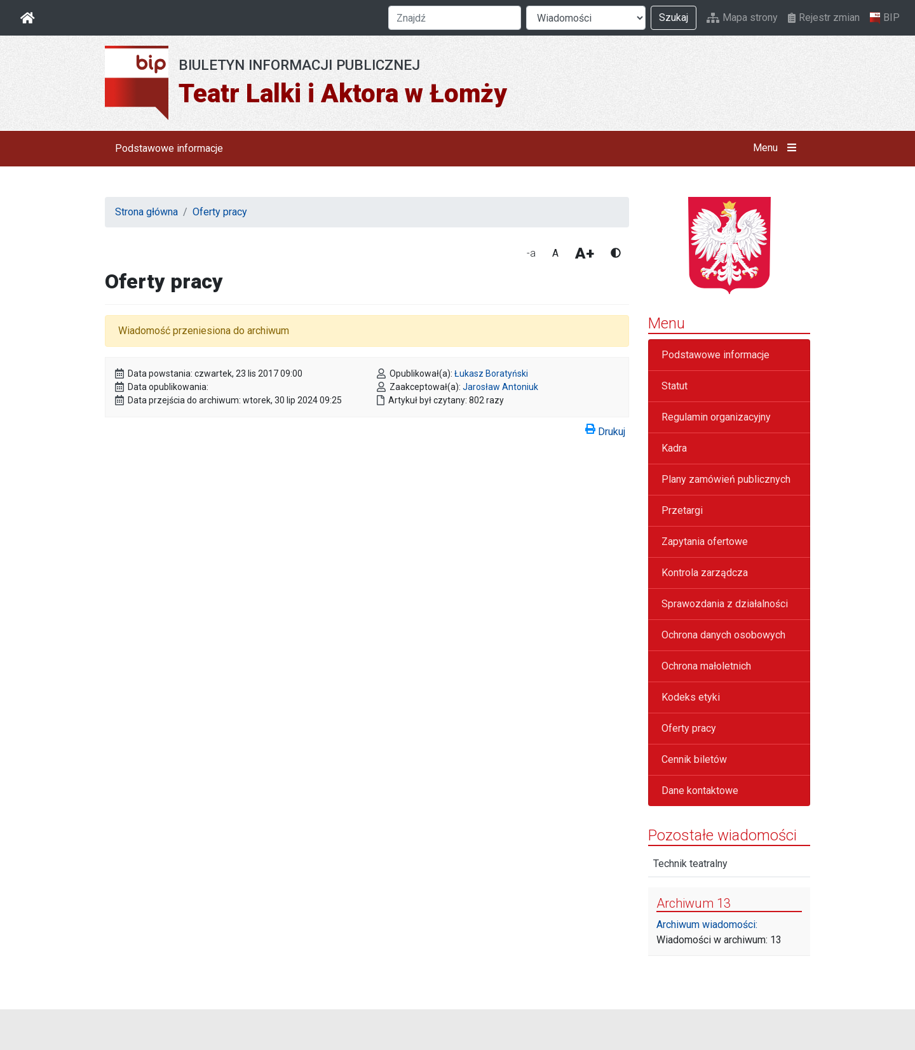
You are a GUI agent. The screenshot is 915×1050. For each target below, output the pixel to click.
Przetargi (682, 510)
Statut (674, 386)
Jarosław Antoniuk (500, 387)
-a (531, 253)
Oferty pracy (220, 212)
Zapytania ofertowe (704, 541)
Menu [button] (777, 148)
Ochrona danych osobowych (723, 635)
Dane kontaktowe (699, 790)
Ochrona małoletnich (706, 666)
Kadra (674, 448)
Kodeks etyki (690, 697)
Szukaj (673, 17)
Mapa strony (742, 17)
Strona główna (146, 212)
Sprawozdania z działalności (724, 604)
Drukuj (605, 429)
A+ (584, 253)
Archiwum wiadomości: (706, 925)
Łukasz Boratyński (491, 373)
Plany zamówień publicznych (725, 479)
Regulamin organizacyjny (716, 417)
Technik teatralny (690, 864)
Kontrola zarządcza (704, 573)
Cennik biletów (694, 759)
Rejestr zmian (824, 17)
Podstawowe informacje (169, 148)
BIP (885, 17)
